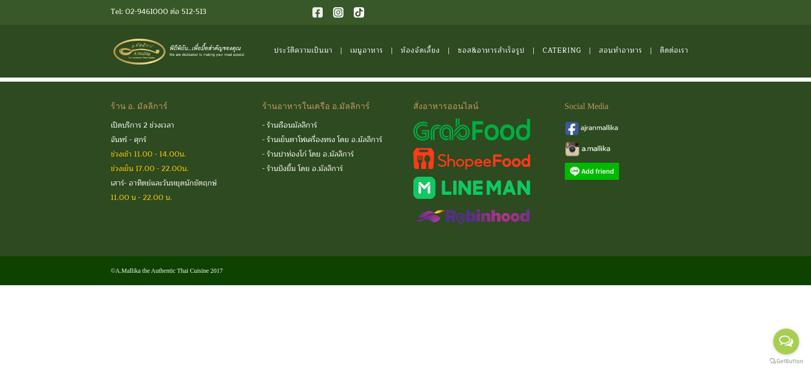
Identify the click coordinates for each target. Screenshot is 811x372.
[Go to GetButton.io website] (786, 361)
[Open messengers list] (786, 341)
